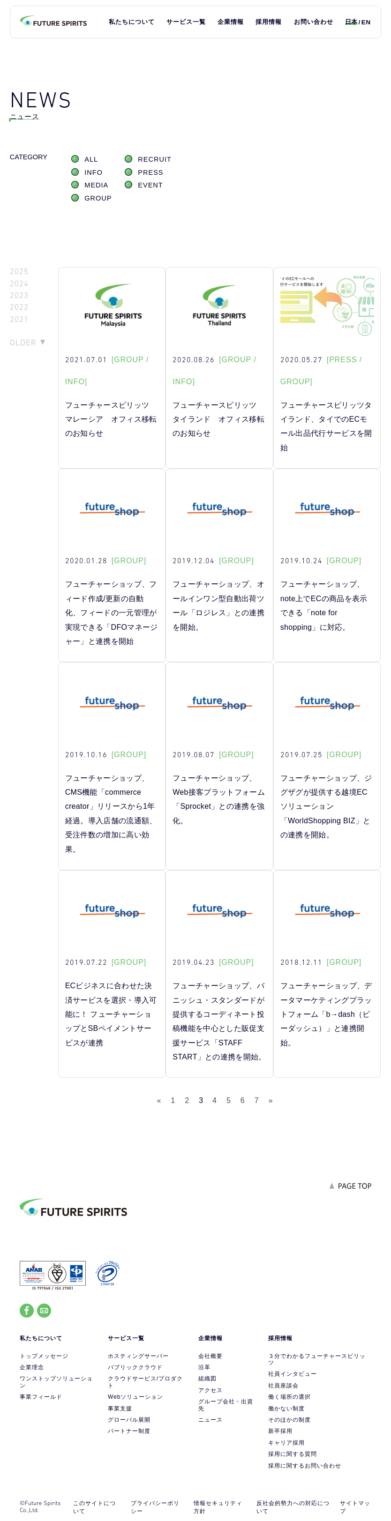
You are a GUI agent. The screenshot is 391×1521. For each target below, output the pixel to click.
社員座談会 (283, 1385)
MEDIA (96, 185)
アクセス (210, 1390)
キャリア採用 (286, 1442)
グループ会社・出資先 (225, 1404)
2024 (19, 283)
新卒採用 (280, 1431)
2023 (19, 295)
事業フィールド (41, 1397)
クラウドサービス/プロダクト (145, 1381)
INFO (93, 172)
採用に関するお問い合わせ (304, 1465)
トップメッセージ (44, 1356)
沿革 (204, 1367)
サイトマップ (355, 1507)
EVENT (150, 185)
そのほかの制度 (289, 1420)
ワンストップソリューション (56, 1381)
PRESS (150, 172)
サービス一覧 (186, 21)
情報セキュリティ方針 (218, 1507)
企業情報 (231, 21)
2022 (19, 307)
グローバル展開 (129, 1420)
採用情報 (269, 21)
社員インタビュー (292, 1374)
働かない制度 (286, 1408)
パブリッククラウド (135, 1367)
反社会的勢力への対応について (293, 1507)
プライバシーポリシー (155, 1507)
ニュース (210, 1420)
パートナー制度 (129, 1431)
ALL (91, 159)
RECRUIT (154, 159)
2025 (19, 271)
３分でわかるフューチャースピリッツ (317, 1359)
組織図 (207, 1378)
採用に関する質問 (292, 1454)
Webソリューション (135, 1397)
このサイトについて (94, 1507)
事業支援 (120, 1408)
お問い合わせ (313, 21)
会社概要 (210, 1356)
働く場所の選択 (289, 1397)
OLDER (23, 342)
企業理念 (32, 1367)
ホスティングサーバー (138, 1356)
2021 (19, 319)
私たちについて (132, 21)
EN (366, 22)
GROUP (98, 198)
